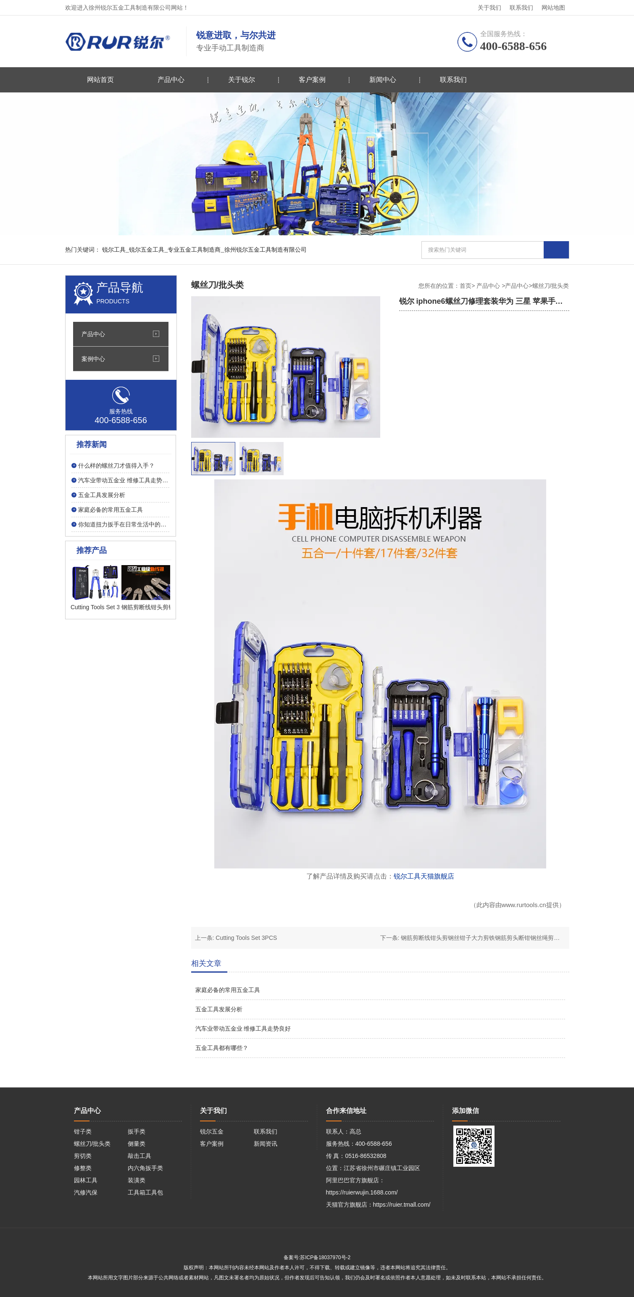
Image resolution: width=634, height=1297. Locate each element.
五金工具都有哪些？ (221, 1047)
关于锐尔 (241, 79)
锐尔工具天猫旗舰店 (424, 876)
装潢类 (136, 1180)
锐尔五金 (212, 1131)
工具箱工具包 (145, 1192)
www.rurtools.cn (524, 904)
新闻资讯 (265, 1143)
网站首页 (100, 79)
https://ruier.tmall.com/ (402, 1204)
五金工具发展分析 (218, 1009)
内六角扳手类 (145, 1168)
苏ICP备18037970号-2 (325, 1257)
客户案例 (312, 79)
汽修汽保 (85, 1192)
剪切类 (83, 1155)
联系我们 (521, 7)
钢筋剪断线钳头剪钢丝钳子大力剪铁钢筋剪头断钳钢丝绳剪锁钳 (483, 937)
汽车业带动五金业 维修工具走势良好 (243, 1028)
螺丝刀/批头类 (92, 1143)
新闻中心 (382, 79)
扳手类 (136, 1131)
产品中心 (171, 79)
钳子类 (83, 1131)
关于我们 (489, 7)
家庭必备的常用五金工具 (227, 990)
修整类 (83, 1168)
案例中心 (93, 358)
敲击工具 (139, 1155)
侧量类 (136, 1143)
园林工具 (85, 1180)
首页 (465, 285)
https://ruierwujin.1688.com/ (362, 1192)
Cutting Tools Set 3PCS (246, 937)
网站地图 (553, 7)
